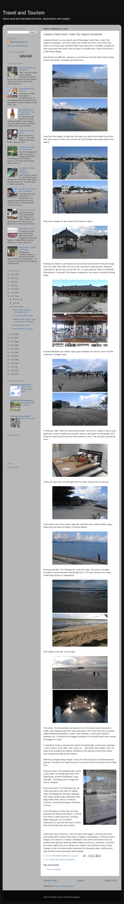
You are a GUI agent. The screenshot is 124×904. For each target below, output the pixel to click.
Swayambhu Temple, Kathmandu (27, 248)
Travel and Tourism (24, 13)
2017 (12, 296)
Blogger (77, 897)
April (15, 303)
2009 (12, 360)
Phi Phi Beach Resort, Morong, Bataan (28, 190)
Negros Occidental (67, 860)
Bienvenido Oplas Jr (19, 42)
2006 (12, 370)
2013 (12, 345)
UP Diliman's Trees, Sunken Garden (27, 148)
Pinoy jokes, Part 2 (26, 229)
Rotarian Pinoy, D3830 (20, 416)
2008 (12, 363)
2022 (12, 278)
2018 (12, 293)
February (17, 307)
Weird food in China (27, 210)
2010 (12, 356)
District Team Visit (28, 418)
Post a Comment (54, 869)
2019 (12, 289)
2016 (12, 334)
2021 (12, 282)
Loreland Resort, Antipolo (22, 329)
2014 (12, 342)
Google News (13, 467)
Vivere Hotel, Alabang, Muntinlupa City (21, 311)
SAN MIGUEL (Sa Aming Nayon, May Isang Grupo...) (27, 112)
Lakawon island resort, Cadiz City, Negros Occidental (24, 320)
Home (80, 880)
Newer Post (50, 880)
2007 (12, 367)
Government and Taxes (20, 385)
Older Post (110, 880)
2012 (12, 349)
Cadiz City (54, 860)
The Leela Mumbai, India (22, 316)
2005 (12, 374)
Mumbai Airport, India (21, 325)
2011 (12, 352)
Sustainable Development (21, 400)
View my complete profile (17, 46)
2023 (12, 274)
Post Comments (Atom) (64, 886)
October (16, 299)
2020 (12, 285)
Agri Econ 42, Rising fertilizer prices (27, 389)
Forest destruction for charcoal (28, 404)
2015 (12, 338)
